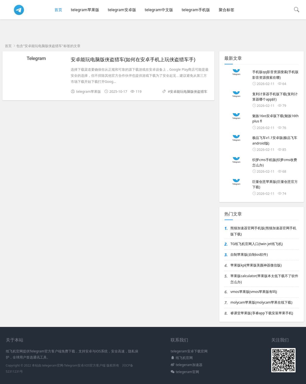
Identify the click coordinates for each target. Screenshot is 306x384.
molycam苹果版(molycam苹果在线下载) (261, 302)
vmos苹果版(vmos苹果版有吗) (253, 291)
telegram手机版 (196, 9)
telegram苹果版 (85, 9)
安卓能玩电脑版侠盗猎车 (188, 91)
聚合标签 (226, 9)
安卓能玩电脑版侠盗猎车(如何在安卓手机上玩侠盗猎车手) (133, 59)
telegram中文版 (159, 9)
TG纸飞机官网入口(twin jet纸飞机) (256, 243)
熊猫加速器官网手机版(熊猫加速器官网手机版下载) (263, 231)
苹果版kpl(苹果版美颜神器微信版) (255, 265)
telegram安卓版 (122, 9)
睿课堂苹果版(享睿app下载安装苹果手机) (261, 313)
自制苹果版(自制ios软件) (249, 254)
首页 (58, 9)
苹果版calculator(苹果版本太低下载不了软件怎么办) (264, 278)
